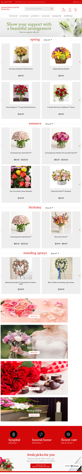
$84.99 (61, 197)
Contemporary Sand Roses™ (21, 151)
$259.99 (21, 288)
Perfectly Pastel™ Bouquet (61, 190)
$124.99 (21, 197)
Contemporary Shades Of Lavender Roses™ (61, 151)
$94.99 (21, 74)
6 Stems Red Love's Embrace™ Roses (61, 106)
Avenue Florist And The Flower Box (10, 8)
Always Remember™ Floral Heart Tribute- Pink (21, 281)
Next (79, 60)
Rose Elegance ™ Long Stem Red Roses (21, 106)
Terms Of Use (46, 472)
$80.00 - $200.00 (21, 158)
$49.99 (61, 113)
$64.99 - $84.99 (61, 242)
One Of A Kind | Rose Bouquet (21, 190)
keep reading (49, 417)
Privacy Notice (55, 472)
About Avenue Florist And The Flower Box (14, 411)
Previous (2, 60)
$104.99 (21, 113)
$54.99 (61, 74)
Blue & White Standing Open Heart (61, 281)
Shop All (47, 38)
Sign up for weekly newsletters (41, 401)
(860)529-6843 (8, 2)
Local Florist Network (66, 472)
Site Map (75, 472)
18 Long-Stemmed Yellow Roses (21, 67)
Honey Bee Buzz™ (61, 235)
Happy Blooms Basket (61, 67)
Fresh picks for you (41, 393)
